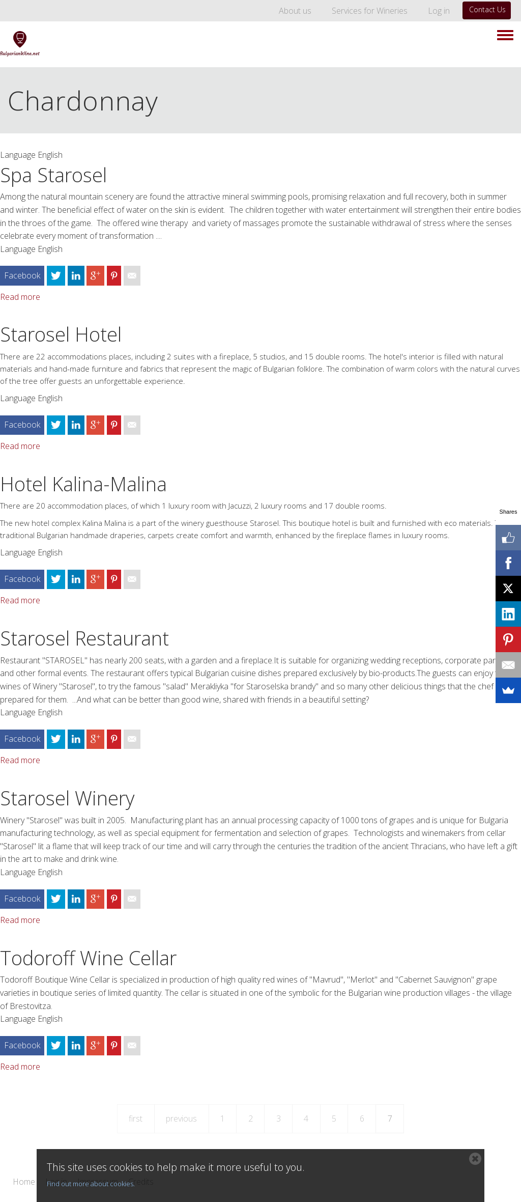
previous (181, 1118)
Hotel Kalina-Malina (83, 483)
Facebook (22, 275)
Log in (439, 10)
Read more (20, 296)
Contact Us (487, 9)
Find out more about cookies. (91, 1183)
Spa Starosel (53, 174)
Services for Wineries (370, 10)
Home (24, 1182)
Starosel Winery (67, 798)
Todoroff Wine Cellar (88, 957)
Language (18, 154)
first (135, 1118)
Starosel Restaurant (84, 638)
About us (295, 10)
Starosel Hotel (61, 334)
